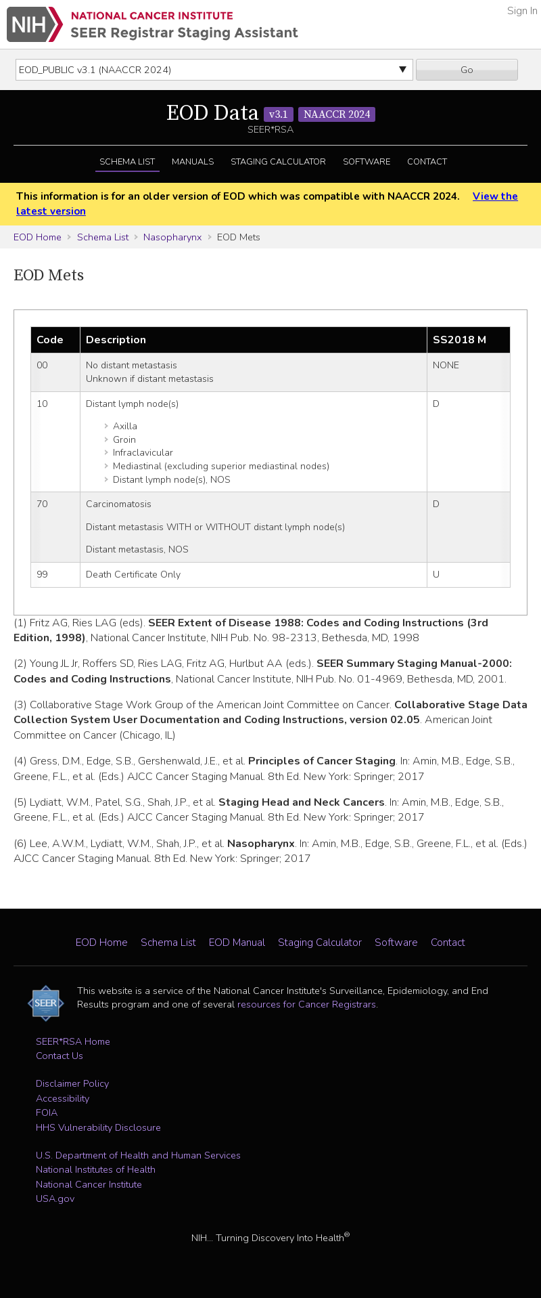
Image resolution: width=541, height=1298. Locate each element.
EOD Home (38, 237)
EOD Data (270, 113)
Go (467, 70)
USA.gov (55, 1198)
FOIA (46, 1112)
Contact (427, 162)
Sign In (522, 10)
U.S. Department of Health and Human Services (138, 1155)
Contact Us (59, 1055)
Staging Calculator (278, 162)
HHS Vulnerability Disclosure (98, 1127)
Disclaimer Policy (72, 1083)
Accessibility (62, 1098)
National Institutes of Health (96, 1169)
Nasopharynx (172, 237)
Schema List (127, 162)
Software (366, 162)
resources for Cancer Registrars (306, 1004)
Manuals (193, 162)
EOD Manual (237, 942)
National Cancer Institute (89, 1184)
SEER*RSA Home (73, 1041)
